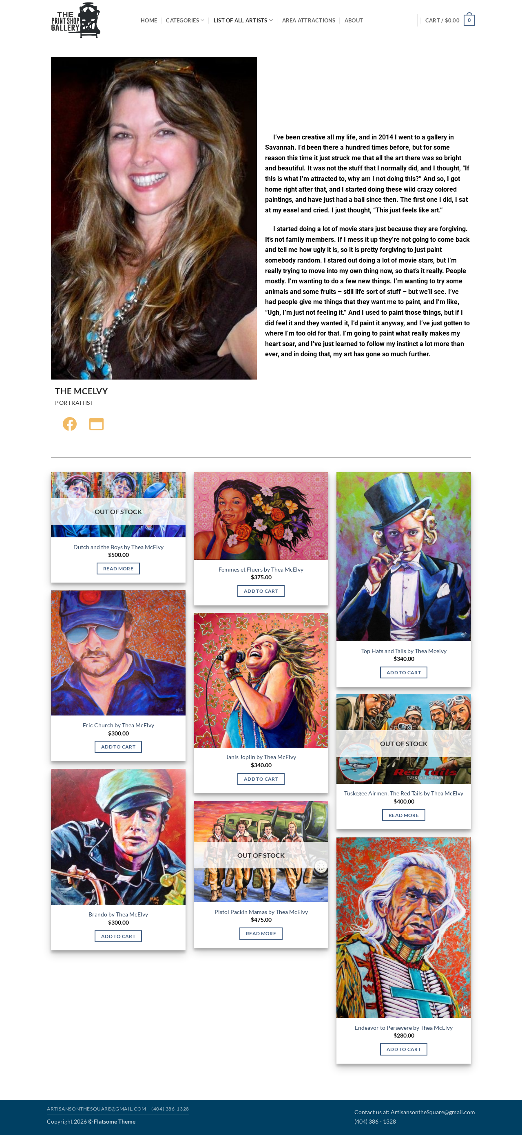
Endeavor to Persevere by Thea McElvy (404, 1027)
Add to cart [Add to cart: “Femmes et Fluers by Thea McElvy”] (261, 591)
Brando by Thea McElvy (118, 914)
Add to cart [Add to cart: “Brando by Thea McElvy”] (118, 936)
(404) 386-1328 (170, 1109)
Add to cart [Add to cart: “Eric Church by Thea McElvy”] (118, 746)
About (354, 20)
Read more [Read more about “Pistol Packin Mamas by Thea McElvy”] (261, 933)
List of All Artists (243, 20)
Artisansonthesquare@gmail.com (96, 1109)
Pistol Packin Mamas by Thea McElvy (261, 911)
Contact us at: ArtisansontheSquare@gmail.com (414, 1112)
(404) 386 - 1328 (375, 1121)
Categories (185, 20)
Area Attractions (309, 20)
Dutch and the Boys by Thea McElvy (118, 546)
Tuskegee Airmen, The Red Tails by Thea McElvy (403, 793)
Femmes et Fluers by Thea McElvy (261, 569)
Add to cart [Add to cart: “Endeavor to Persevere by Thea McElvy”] (404, 1049)
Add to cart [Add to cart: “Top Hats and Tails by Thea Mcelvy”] (404, 672)
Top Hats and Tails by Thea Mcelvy (404, 650)
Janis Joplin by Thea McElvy (261, 756)
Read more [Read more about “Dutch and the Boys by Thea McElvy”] (118, 568)
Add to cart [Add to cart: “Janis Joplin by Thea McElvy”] (261, 779)
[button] (450, 20)
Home (149, 20)
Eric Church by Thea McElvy (118, 725)
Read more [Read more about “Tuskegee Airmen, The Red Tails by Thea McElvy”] (404, 815)
